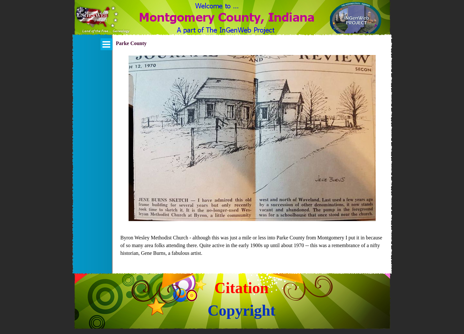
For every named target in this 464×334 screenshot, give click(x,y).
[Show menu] (106, 44)
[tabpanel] (252, 245)
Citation (242, 287)
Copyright (242, 310)
